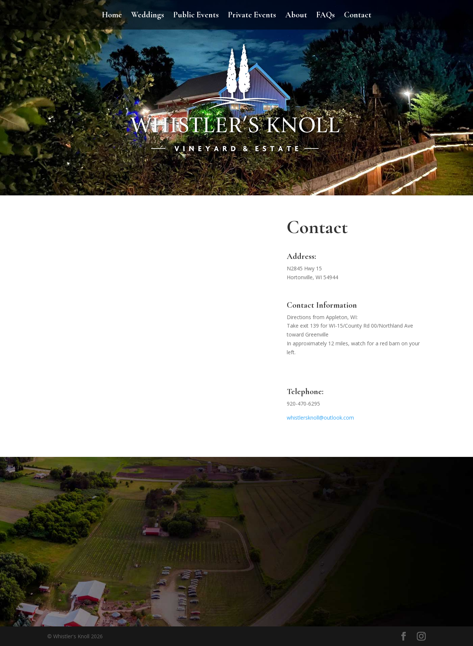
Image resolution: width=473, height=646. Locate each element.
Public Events (196, 16)
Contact (357, 16)
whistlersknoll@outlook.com (320, 417)
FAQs (325, 16)
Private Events (252, 16)
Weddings (147, 16)
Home (112, 16)
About (296, 16)
